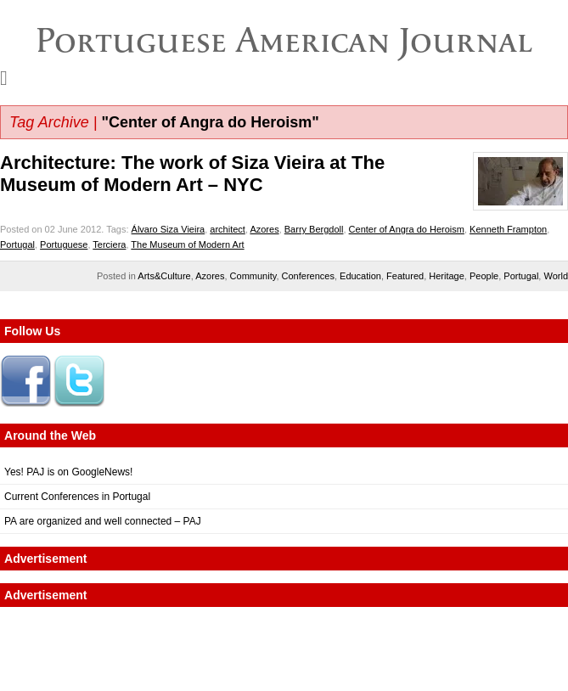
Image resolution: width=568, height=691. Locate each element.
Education (360, 276)
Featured (405, 276)
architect (227, 229)
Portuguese (63, 244)
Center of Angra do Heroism (406, 229)
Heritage (446, 276)
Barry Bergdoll (314, 229)
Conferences (308, 276)
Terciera (109, 244)
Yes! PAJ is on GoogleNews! (68, 472)
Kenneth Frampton (508, 229)
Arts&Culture (164, 276)
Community (253, 276)
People (484, 276)
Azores (264, 229)
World (555, 276)
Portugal (17, 244)
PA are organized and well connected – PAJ (102, 521)
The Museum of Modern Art (187, 244)
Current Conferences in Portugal (77, 497)
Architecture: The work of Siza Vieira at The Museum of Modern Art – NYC (192, 173)
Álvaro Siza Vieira (168, 229)
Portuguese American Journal (284, 40)
